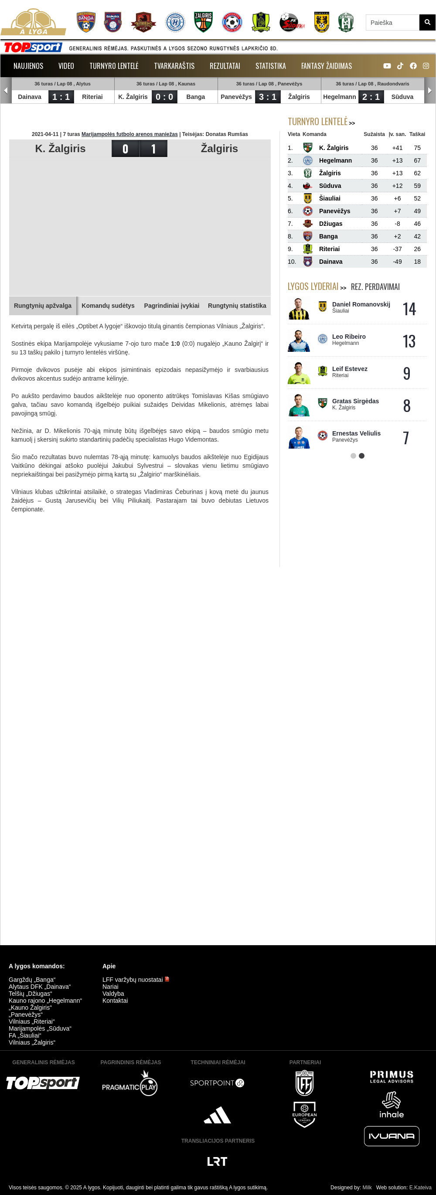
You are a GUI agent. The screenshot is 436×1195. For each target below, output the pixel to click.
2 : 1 (371, 97)
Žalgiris (299, 96)
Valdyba (113, 993)
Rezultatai (225, 66)
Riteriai (92, 96)
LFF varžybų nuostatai (136, 979)
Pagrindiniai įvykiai (172, 305)
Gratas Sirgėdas (355, 401)
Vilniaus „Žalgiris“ (32, 1042)
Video (66, 66)
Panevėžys (236, 96)
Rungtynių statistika (237, 305)
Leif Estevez (350, 368)
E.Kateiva (420, 1188)
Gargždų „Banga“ (32, 979)
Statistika (270, 66)
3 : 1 (267, 97)
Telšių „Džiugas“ (30, 993)
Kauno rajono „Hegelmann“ (45, 1000)
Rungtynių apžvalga (43, 305)
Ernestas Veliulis (356, 433)
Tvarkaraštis (174, 66)
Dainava (29, 96)
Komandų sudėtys (108, 305)
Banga (196, 96)
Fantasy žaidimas (326, 66)
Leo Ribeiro (349, 336)
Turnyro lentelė (114, 66)
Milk (366, 1188)
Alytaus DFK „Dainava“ (40, 986)
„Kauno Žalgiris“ (30, 1007)
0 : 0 (164, 97)
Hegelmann (339, 96)
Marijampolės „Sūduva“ (40, 1028)
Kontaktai (115, 1000)
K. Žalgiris (133, 96)
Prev (6, 90)
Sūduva (403, 96)
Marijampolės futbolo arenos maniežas (130, 134)
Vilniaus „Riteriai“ (32, 1021)
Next (430, 90)
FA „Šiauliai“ (25, 1035)
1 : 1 (61, 97)
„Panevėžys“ (26, 1014)
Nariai (110, 986)
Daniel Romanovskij (361, 304)
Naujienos (28, 66)
